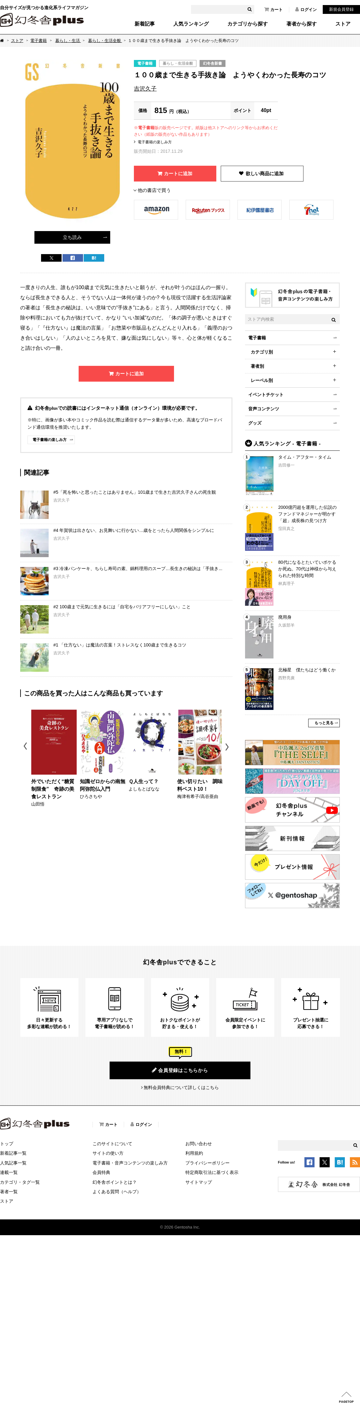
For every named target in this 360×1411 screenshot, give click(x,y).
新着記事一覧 (13, 1153)
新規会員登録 (341, 9)
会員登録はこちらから (180, 1070)
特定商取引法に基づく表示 (211, 1172)
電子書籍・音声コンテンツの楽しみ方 (130, 1162)
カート (273, 9)
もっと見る (324, 723)
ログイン (306, 9)
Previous (26, 747)
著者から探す (301, 24)
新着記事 (145, 24)
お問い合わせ (198, 1143)
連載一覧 (9, 1172)
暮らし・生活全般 (105, 40)
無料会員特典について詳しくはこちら (181, 1087)
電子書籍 (38, 40)
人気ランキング (191, 24)
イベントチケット (266, 394)
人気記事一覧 (13, 1162)
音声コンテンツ (263, 408)
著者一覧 (9, 1191)
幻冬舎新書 (212, 63)
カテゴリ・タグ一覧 (20, 1182)
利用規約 (194, 1153)
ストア (343, 24)
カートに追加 (178, 173)
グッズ (254, 423)
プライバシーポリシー (207, 1162)
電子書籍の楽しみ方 (155, 142)
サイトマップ (198, 1182)
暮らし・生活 (68, 40)
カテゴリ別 (262, 351)
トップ (6, 1143)
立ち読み (72, 237)
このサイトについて (112, 1143)
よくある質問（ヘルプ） (117, 1191)
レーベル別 (262, 380)
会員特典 (101, 1172)
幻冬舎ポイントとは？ (115, 1182)
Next (228, 747)
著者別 (257, 366)
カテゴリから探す (247, 24)
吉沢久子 (145, 89)
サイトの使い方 (108, 1153)
